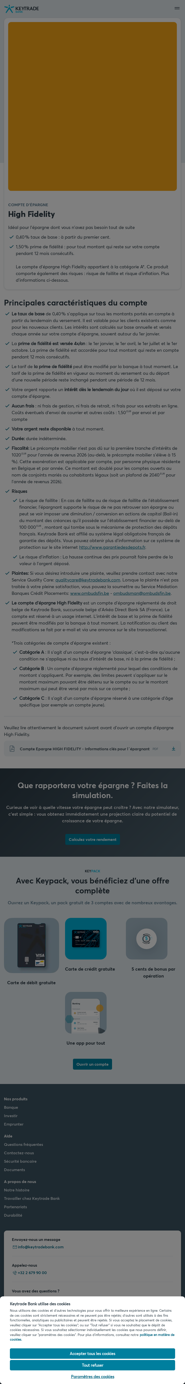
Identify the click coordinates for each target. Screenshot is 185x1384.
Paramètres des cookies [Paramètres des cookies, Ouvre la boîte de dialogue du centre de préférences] (92, 1376)
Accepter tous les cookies (92, 1353)
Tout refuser (92, 1365)
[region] (92, 1340)
